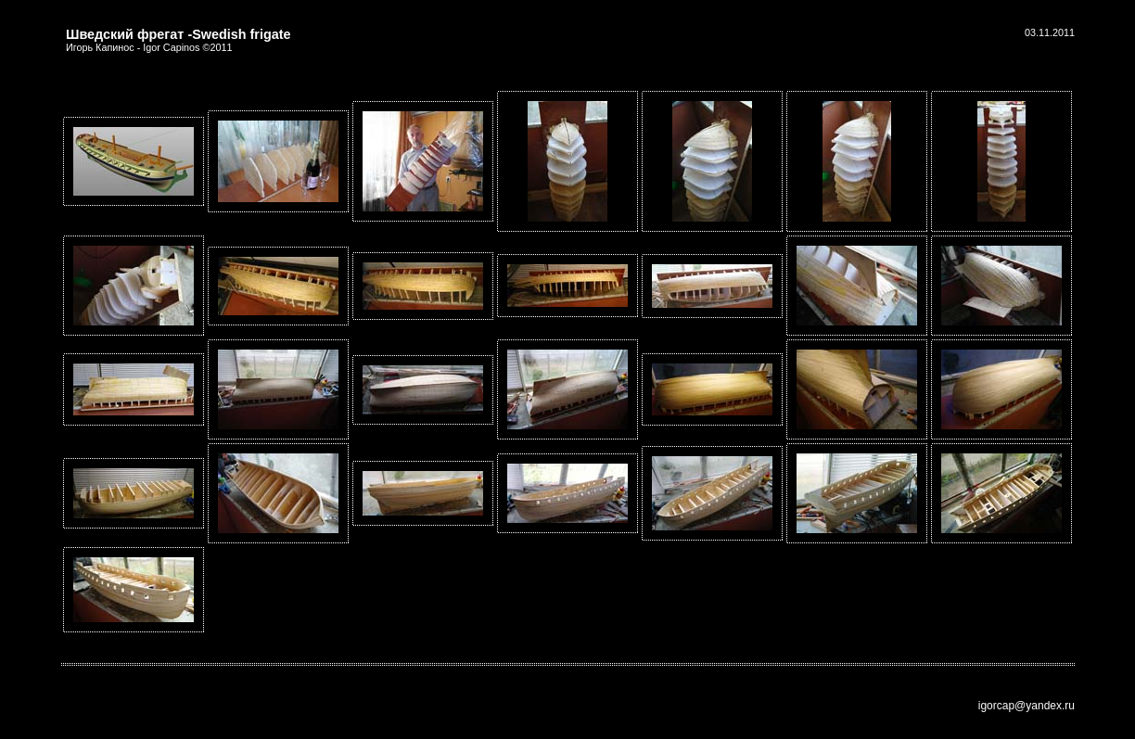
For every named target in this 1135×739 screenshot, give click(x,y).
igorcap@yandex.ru (1026, 705)
